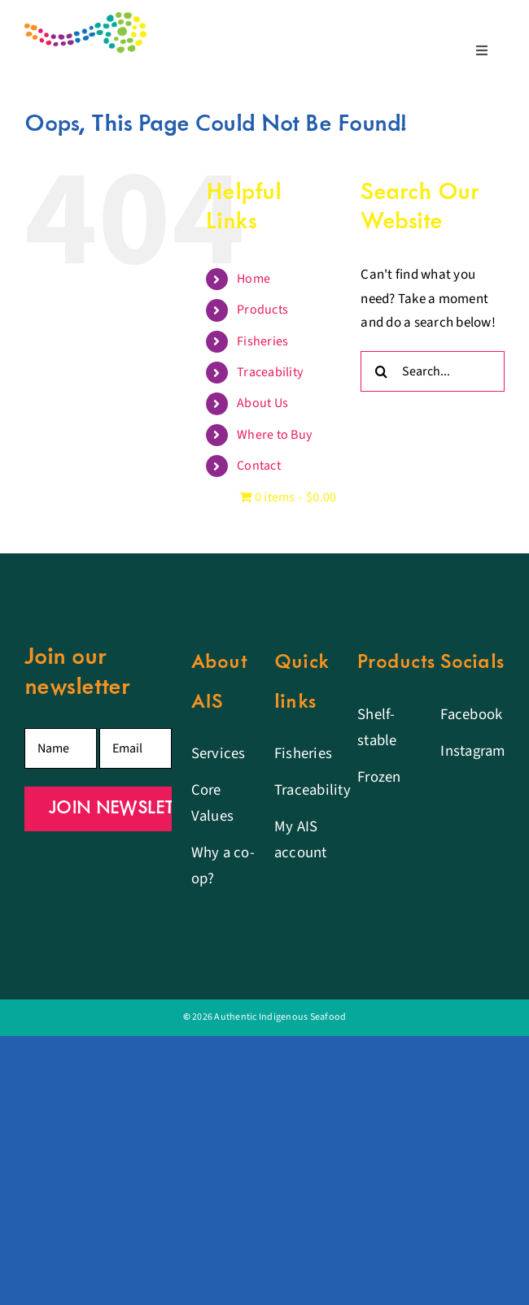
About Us (262, 403)
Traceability (270, 372)
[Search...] (433, 371)
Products (262, 310)
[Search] (381, 371)
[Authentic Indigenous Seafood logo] (85, 18)
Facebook (471, 714)
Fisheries (262, 341)
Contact (259, 466)
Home (253, 279)
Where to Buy (274, 435)
